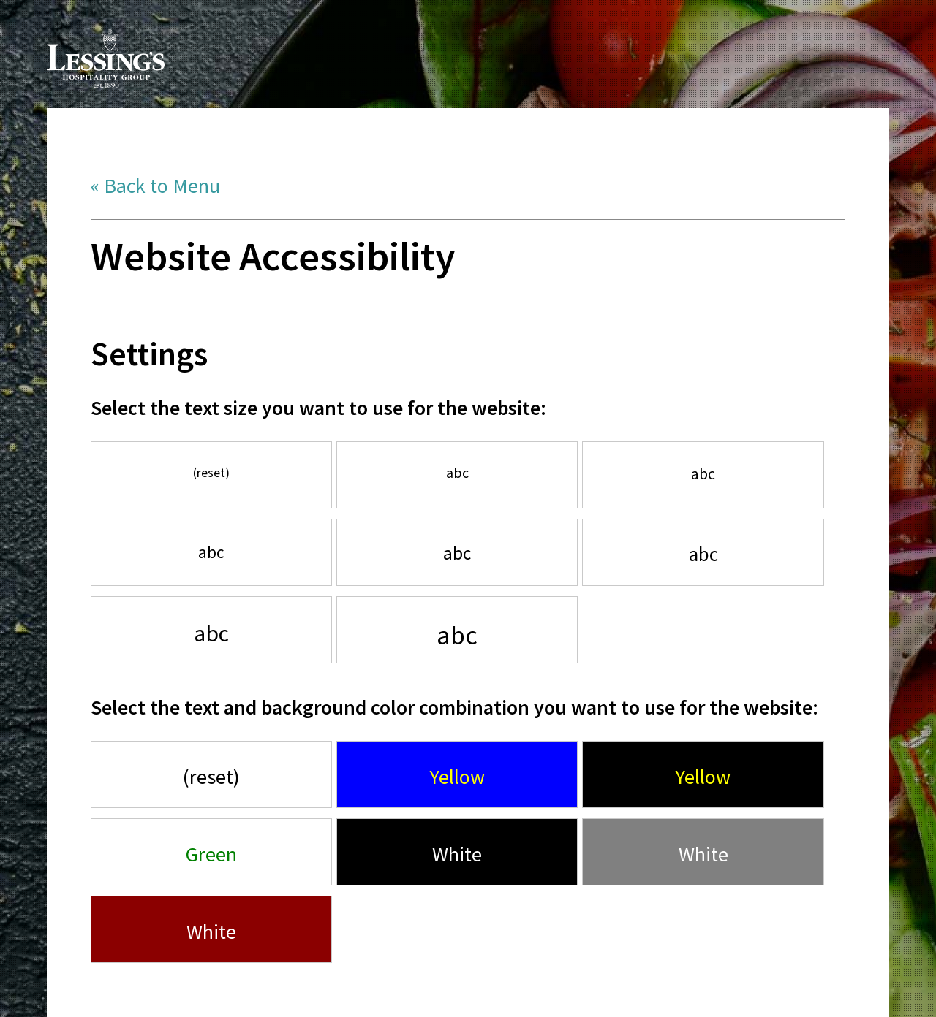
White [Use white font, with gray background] (703, 854)
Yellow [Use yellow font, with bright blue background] (457, 776)
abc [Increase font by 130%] (211, 552)
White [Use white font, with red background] (211, 931)
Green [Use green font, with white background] (211, 854)
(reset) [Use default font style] (211, 776)
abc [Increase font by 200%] (457, 635)
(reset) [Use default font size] (211, 472)
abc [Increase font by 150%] (703, 553)
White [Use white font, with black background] (457, 854)
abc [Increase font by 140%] (457, 553)
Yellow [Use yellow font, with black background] (703, 776)
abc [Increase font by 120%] (703, 474)
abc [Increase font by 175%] (211, 633)
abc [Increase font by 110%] (457, 472)
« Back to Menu (155, 185)
